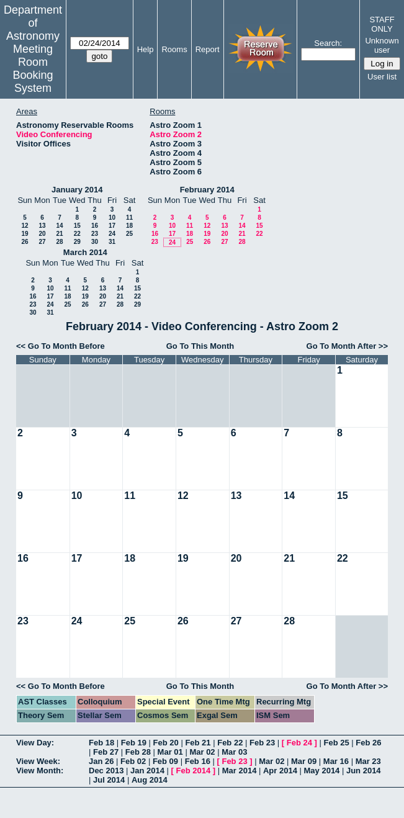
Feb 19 (133, 742)
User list (382, 76)
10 (112, 217)
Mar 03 (234, 752)
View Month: (39, 770)
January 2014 (77, 189)
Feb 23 (262, 742)
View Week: (38, 761)
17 (112, 225)
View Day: (35, 742)
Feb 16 (197, 761)
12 (24, 225)
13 (41, 225)
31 (112, 241)
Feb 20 (166, 742)
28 (59, 241)
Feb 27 (106, 752)
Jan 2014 (147, 770)
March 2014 (85, 252)
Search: (328, 43)
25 (129, 233)
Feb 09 (165, 761)
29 (77, 241)
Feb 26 (368, 742)
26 (24, 241)
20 (41, 233)
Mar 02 (202, 752)
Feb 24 (299, 742)
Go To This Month (200, 346)
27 (41, 241)
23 (94, 233)
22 (77, 233)
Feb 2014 (193, 770)
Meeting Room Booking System (32, 68)
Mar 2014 (239, 770)
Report (207, 49)
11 (129, 217)
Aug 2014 (150, 779)
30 (94, 241)
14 (59, 225)
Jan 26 (101, 761)
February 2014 (207, 189)
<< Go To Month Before (60, 346)
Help (145, 49)
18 (129, 225)
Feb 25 (336, 742)
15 (77, 225)
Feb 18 (101, 742)
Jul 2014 (109, 779)
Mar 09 (303, 761)
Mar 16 (336, 761)
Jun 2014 (363, 770)
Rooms (174, 49)
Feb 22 (230, 742)
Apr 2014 (280, 770)
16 (94, 225)
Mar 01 (170, 752)
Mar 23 (368, 761)
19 (24, 233)
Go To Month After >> (347, 346)
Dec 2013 (106, 770)
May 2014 (322, 770)
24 (112, 233)
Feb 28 (138, 752)
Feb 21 (197, 742)
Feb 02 (133, 761)
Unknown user (381, 45)
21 (59, 233)
